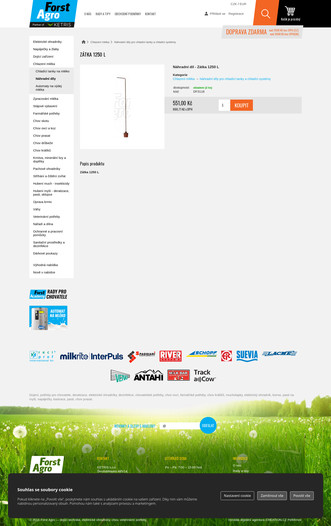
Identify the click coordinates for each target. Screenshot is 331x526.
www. (45, 479)
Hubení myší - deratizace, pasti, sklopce (51, 192)
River (170, 357)
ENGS (205, 376)
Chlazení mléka (100, 42)
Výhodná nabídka (45, 265)
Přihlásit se (217, 13)
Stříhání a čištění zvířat (49, 176)
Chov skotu (41, 121)
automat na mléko (48, 318)
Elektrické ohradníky (47, 41)
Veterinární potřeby (46, 216)
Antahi (148, 376)
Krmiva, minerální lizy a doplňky (49, 159)
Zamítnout (272, 495)
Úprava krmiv (42, 202)
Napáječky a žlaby (46, 49)
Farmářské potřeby (46, 113)
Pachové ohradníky (46, 168)
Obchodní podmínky (128, 13)
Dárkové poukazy (45, 253)
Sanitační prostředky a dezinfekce (49, 244)
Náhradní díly (46, 78)
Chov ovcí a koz (44, 128)
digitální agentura (252, 520)
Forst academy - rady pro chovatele (48, 294)
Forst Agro (48, 520)
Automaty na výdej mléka (49, 87)
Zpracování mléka (45, 98)
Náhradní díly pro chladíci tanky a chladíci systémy (145, 42)
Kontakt (150, 13)
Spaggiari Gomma (141, 357)
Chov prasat (41, 135)
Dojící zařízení (43, 56)
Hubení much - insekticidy (51, 183)
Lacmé (279, 357)
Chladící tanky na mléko (52, 71)
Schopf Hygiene (201, 357)
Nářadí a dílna (43, 224)
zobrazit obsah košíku (290, 13)
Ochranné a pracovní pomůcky (48, 233)
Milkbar (178, 376)
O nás (87, 13)
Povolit (301, 495)
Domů (83, 42)
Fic (226, 357)
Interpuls (91, 357)
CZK (234, 4)
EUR (243, 4)
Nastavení (237, 495)
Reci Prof (43, 357)
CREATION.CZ (276, 520)
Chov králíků (42, 150)
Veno (120, 376)
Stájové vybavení (45, 106)
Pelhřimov (295, 520)
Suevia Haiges (247, 357)
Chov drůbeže (43, 143)
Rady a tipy (103, 13)
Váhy (36, 209)
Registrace (236, 13)
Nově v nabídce (44, 272)
